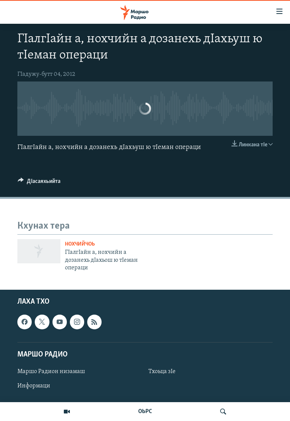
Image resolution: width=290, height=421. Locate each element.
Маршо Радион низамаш (51, 372)
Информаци (33, 386)
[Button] (39, 183)
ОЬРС (145, 412)
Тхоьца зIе (162, 372)
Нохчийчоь (80, 244)
